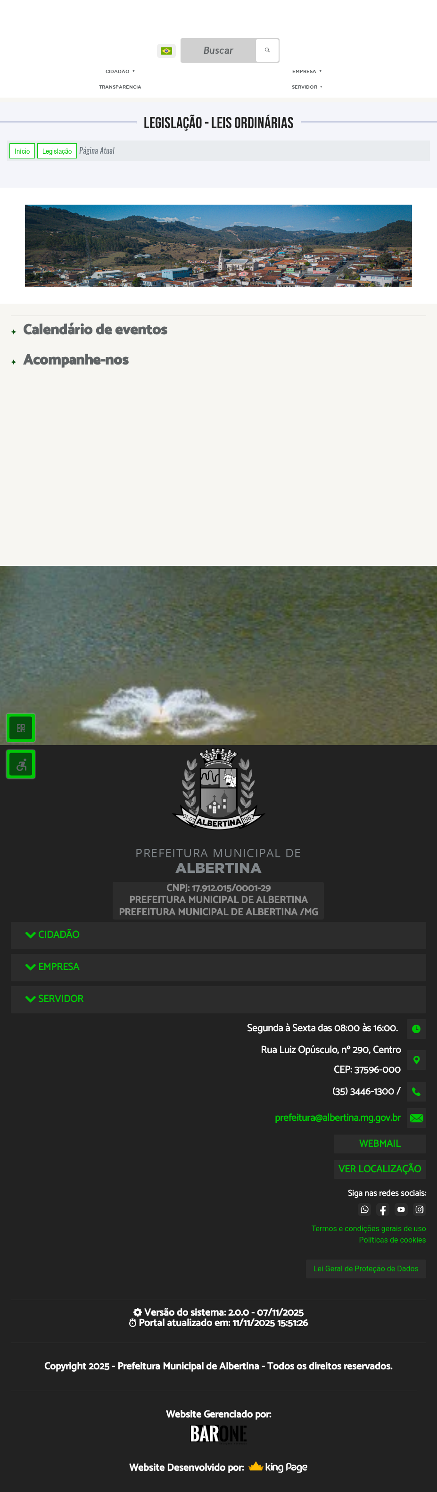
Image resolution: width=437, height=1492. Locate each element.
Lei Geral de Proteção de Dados (366, 1268)
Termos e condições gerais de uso (369, 1228)
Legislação (57, 151)
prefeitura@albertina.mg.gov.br (338, 1118)
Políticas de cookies (392, 1239)
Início (22, 151)
